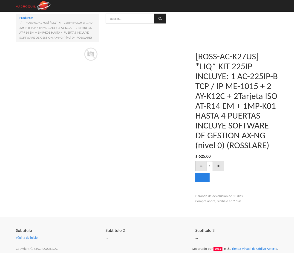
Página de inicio (27, 238)
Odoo (218, 248)
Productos (26, 18)
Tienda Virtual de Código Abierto (254, 249)
